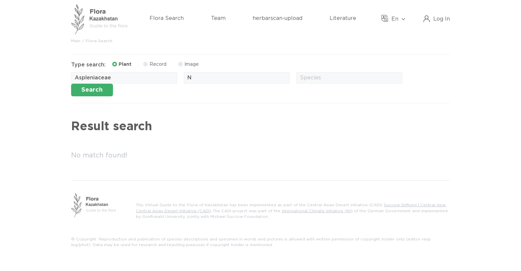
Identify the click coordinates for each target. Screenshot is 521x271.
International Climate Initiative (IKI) (317, 211)
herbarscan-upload (277, 18)
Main (75, 41)
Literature (343, 18)
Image (188, 64)
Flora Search (167, 18)
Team (218, 18)
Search (92, 90)
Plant (122, 64)
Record (154, 64)
